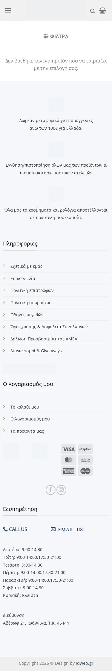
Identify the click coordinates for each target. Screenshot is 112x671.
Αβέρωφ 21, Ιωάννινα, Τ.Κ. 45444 (36, 623)
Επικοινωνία (22, 278)
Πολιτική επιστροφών (32, 290)
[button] (8, 10)
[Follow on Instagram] (61, 490)
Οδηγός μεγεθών (27, 314)
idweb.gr (84, 663)
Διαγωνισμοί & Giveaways (36, 351)
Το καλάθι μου (24, 407)
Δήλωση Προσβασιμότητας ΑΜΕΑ (43, 339)
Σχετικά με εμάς (26, 266)
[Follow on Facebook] (51, 490)
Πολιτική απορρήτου (31, 302)
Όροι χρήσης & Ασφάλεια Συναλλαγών (49, 326)
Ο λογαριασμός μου (30, 419)
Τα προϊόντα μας (27, 431)
